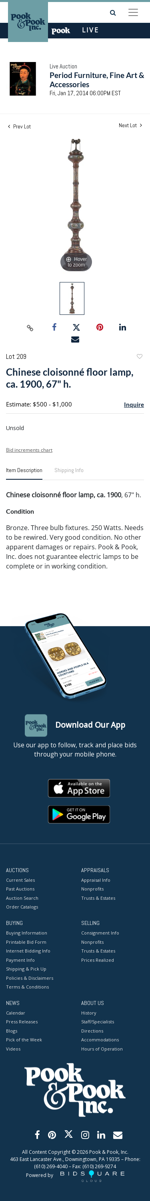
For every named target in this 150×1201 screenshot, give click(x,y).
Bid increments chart (29, 449)
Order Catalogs (22, 907)
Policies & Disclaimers (29, 978)
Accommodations (100, 1040)
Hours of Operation (102, 1049)
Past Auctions (20, 889)
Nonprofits (92, 889)
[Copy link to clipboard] (30, 327)
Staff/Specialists (97, 1022)
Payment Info (20, 960)
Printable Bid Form (26, 942)
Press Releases (22, 1022)
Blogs (11, 1031)
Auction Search (22, 898)
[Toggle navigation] (133, 12)
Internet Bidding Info (28, 951)
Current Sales (20, 880)
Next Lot (130, 125)
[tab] (24, 473)
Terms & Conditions (27, 987)
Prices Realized (97, 960)
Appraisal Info (95, 880)
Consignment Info (100, 933)
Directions (92, 1031)
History (88, 1013)
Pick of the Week (24, 1040)
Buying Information (26, 933)
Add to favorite (139, 357)
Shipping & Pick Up (26, 969)
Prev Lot (19, 126)
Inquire (134, 404)
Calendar (15, 1013)
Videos (13, 1049)
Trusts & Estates (98, 898)
